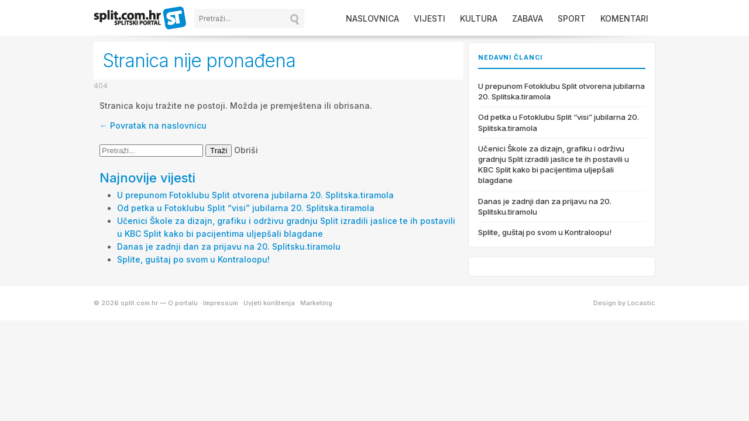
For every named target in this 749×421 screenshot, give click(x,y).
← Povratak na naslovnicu (153, 125)
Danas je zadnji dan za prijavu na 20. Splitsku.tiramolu (229, 246)
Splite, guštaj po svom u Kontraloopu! (193, 259)
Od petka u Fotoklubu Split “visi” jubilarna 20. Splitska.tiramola (245, 208)
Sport (572, 18)
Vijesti (429, 18)
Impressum (220, 303)
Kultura (478, 18)
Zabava (527, 18)
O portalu (183, 303)
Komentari (624, 18)
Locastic (641, 303)
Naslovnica (372, 18)
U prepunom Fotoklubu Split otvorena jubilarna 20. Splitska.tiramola (255, 195)
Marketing (316, 303)
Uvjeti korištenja (269, 303)
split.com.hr (140, 18)
